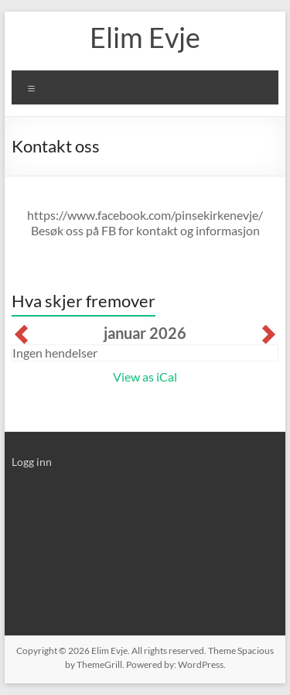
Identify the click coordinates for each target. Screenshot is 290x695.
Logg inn (32, 461)
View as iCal (145, 376)
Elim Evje (145, 37)
